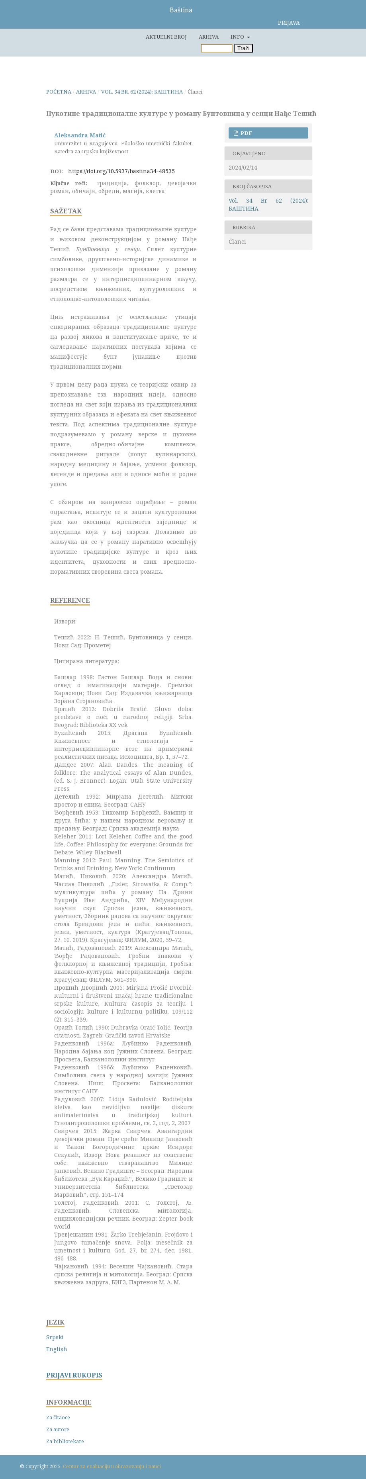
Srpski (55, 1337)
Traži (243, 48)
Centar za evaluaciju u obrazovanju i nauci (112, 1466)
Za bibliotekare (65, 1441)
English (56, 1349)
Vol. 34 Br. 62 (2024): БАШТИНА (142, 91)
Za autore (57, 1429)
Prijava (289, 22)
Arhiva (209, 36)
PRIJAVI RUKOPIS (74, 1375)
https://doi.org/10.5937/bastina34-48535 (121, 171)
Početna (58, 91)
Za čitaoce (58, 1417)
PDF (245, 133)
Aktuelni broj (166, 36)
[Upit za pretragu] (217, 48)
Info (238, 36)
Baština (181, 10)
